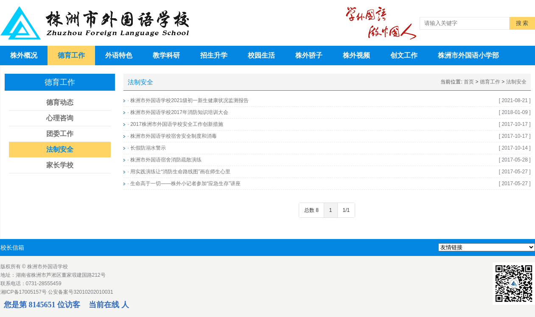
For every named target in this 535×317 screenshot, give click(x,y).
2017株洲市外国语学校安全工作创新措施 (176, 124)
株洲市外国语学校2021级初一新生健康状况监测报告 (189, 100)
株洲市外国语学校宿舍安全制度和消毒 (173, 136)
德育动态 (59, 102)
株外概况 (23, 55)
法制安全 (59, 149)
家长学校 (59, 165)
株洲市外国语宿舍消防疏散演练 (166, 160)
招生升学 (213, 55)
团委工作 (59, 133)
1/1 (346, 210)
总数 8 (311, 210)
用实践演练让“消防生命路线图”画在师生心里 (180, 172)
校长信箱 (12, 247)
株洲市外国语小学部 (468, 55)
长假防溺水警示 (148, 148)
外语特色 (118, 55)
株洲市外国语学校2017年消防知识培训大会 (179, 112)
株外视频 (356, 55)
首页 (469, 82)
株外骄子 (308, 55)
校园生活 (261, 55)
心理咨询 (59, 118)
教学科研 (166, 55)
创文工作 (403, 55)
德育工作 (71, 55)
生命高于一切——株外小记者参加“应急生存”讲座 (185, 183)
